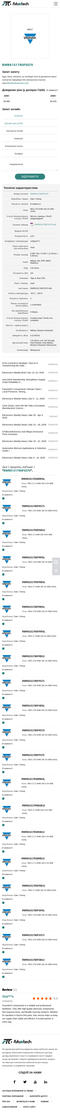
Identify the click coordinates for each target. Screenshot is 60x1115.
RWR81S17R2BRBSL (33, 779)
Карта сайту (29, 1107)
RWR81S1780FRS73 (33, 506)
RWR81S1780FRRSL (33, 557)
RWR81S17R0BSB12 (33, 805)
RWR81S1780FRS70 (33, 730)
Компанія (18, 138)
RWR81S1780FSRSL (33, 910)
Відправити (30, 176)
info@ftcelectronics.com (17, 83)
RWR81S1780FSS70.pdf (45, 224)
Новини (45, 1102)
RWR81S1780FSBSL (33, 705)
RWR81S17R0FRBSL (33, 582)
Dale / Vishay (35, 199)
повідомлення (16, 164)
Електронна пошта (14, 146)
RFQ (3, 498)
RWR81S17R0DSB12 (33, 530)
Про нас (6, 1102)
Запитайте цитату (38, 1096)
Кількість (18, 116)
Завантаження (9, 1107)
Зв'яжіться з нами (25, 1102)
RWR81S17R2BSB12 (33, 832)
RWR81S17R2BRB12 (33, 858)
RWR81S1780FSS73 (33, 935)
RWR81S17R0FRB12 (33, 886)
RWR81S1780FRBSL (33, 607)
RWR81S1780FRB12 (33, 656)
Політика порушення (12, 1096)
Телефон (18, 154)
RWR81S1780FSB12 (33, 960)
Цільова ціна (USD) (13, 123)
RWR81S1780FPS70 (33, 755)
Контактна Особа (14, 131)
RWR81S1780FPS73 (33, 681)
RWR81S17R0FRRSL (33, 631)
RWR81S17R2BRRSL (33, 479)
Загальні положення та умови (17, 1091)
